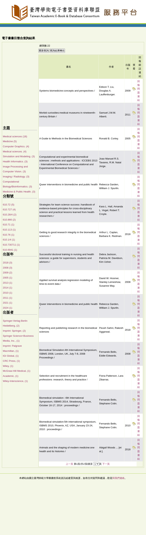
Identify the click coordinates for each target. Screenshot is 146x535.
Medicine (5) (10, 141)
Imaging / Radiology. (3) (16, 176)
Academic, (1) (10, 376)
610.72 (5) (8, 204)
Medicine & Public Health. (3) (19, 191)
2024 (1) (7, 307)
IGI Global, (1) (11, 355)
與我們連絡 (118, 478)
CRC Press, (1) (11, 360)
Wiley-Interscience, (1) (15, 381)
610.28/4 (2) (9, 214)
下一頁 (106, 463)
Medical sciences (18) (15, 136)
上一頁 (69, 463)
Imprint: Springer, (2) (14, 330)
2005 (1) (7, 277)
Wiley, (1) (8, 366)
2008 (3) (7, 267)
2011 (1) (7, 297)
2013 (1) (7, 282)
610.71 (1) (8, 224)
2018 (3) (7, 262)
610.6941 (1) (10, 249)
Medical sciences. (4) (14, 151)
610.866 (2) (9, 219)
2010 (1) (7, 292)
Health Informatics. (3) (15, 161)
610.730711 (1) (11, 244)
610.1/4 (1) (9, 239)
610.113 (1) (9, 229)
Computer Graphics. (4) (16, 146)
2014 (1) (7, 287)
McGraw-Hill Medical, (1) (16, 370)
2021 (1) (7, 302)
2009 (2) (7, 272)
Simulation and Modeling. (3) (19, 156)
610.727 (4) (9, 209)
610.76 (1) (8, 234)
